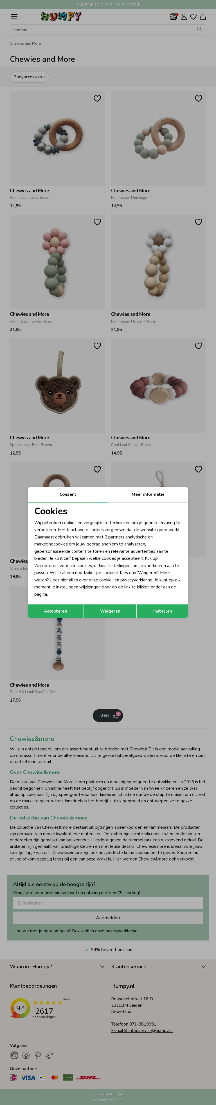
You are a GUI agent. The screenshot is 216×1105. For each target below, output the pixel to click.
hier (64, 580)
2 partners (114, 537)
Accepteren (55, 611)
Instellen (162, 611)
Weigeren (110, 611)
